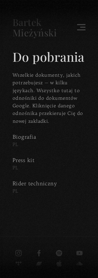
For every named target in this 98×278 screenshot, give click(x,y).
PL (16, 144)
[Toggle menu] (81, 27)
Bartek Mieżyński (35, 27)
